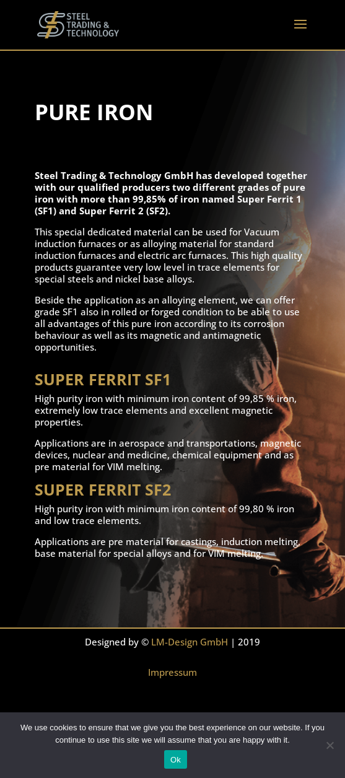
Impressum (172, 672)
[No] (329, 745)
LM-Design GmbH (189, 642)
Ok (175, 759)
